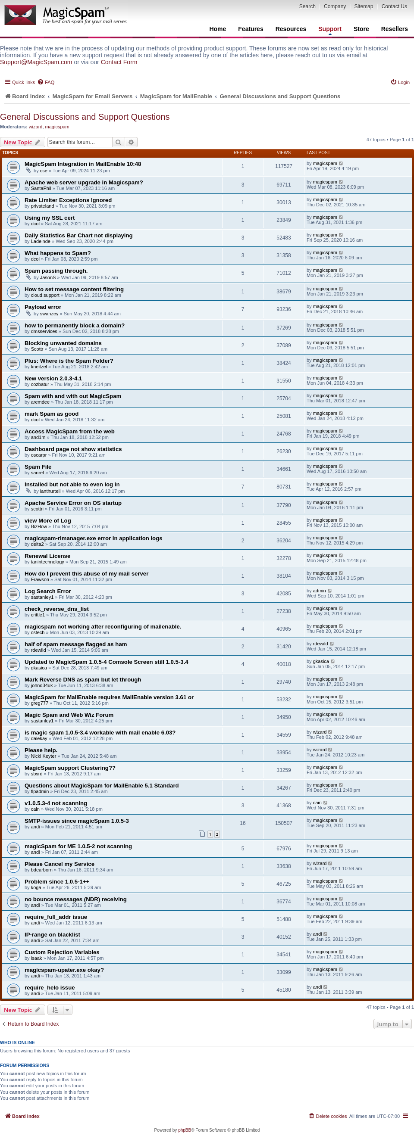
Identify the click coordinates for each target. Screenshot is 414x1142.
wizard (36, 126)
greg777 (39, 703)
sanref (37, 472)
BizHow (39, 526)
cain (35, 809)
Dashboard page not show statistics (73, 449)
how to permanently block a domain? (75, 325)
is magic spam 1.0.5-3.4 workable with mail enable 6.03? (100, 732)
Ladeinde (40, 241)
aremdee (40, 402)
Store (361, 28)
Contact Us (394, 6)
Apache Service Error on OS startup (73, 503)
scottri (37, 508)
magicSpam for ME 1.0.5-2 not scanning (78, 846)
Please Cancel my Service (59, 864)
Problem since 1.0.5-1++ (57, 881)
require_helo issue (50, 987)
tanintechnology (47, 561)
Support (330, 30)
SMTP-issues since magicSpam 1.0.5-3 (77, 821)
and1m (38, 437)
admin (319, 590)
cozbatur (40, 384)
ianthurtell (50, 491)
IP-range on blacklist (52, 934)
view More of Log (48, 520)
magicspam (57, 126)
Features (250, 28)
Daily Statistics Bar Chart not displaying (79, 235)
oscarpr (39, 454)
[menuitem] (45, 82)
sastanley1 (42, 597)
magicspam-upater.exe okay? (64, 970)
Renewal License (47, 556)
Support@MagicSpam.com (36, 62)
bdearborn (42, 869)
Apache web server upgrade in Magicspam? (84, 182)
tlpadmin (40, 791)
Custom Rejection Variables (62, 952)
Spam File (38, 467)
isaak (36, 958)
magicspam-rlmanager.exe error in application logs (94, 538)
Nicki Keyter (43, 756)
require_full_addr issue (56, 917)
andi (35, 826)
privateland (42, 205)
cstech (38, 632)
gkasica (39, 667)
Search (307, 6)
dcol (35, 223)
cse (43, 170)
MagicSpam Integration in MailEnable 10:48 (83, 164)
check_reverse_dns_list (57, 609)
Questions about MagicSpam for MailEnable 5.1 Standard (102, 785)
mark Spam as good (51, 414)
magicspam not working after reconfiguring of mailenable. (103, 626)
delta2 (37, 544)
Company (335, 6)
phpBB (184, 1130)
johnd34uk (42, 685)
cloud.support (45, 295)
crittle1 (38, 614)
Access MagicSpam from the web (70, 431)
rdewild (38, 650)
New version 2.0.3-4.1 (53, 378)
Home (217, 28)
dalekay (39, 738)
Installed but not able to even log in (72, 484)
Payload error (43, 307)
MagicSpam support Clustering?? (70, 768)
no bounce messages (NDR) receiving (76, 899)
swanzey (49, 313)
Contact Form (119, 62)
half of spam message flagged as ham (76, 644)
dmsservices (44, 331)
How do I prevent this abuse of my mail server (86, 573)
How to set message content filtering (74, 289)
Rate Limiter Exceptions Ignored (68, 200)
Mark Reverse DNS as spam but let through (83, 679)
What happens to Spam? (58, 253)
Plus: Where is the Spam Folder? (69, 361)
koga (36, 887)
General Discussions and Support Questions (85, 116)
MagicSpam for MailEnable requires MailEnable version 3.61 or (109, 697)
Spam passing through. (56, 271)
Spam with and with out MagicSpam (73, 396)
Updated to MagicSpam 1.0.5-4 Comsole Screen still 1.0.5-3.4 (106, 662)
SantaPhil (41, 188)
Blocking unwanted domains (63, 343)
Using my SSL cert (50, 218)
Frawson (40, 579)
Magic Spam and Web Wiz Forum (69, 715)
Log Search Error (48, 591)
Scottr (37, 349)
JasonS (48, 277)
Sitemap (363, 6)
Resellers (394, 28)
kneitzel (39, 366)
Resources (291, 28)
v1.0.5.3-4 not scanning (56, 803)
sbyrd (37, 773)
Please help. (41, 750)
